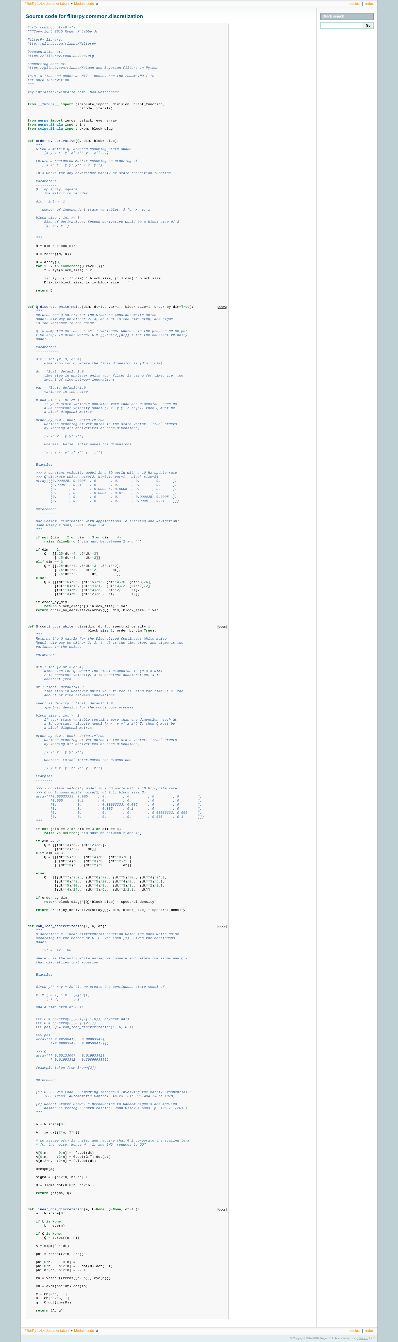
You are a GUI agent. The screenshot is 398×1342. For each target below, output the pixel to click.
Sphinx (363, 1338)
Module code (84, 4)
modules (353, 4)
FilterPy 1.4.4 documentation (46, 4)
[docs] (222, 307)
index (369, 4)
